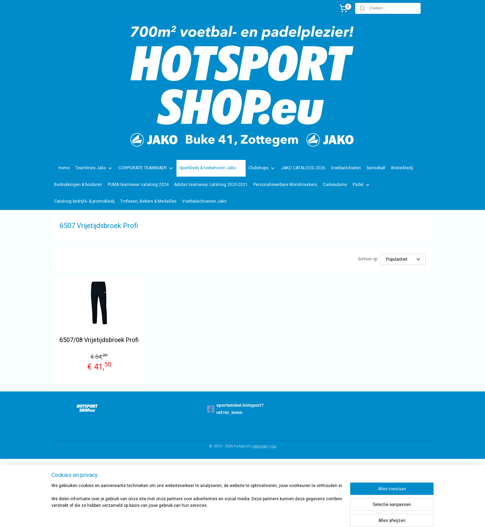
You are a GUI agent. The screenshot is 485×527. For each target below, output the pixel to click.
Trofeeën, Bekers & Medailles (148, 201)
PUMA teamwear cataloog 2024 (138, 184)
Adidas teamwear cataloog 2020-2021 (211, 184)
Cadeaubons (335, 184)
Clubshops (262, 168)
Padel (361, 185)
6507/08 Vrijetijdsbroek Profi (99, 339)
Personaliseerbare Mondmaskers (285, 184)
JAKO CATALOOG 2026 (303, 167)
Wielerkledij (402, 167)
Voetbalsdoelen (346, 167)
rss (273, 446)
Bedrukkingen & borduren (78, 184)
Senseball (376, 167)
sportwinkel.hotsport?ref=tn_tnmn (235, 409)
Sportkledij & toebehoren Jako (211, 168)
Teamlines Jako (94, 168)
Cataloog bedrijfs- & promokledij (84, 201)
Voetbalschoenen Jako (204, 201)
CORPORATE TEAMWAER (146, 168)
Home (64, 167)
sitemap (260, 446)
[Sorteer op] (402, 259)
